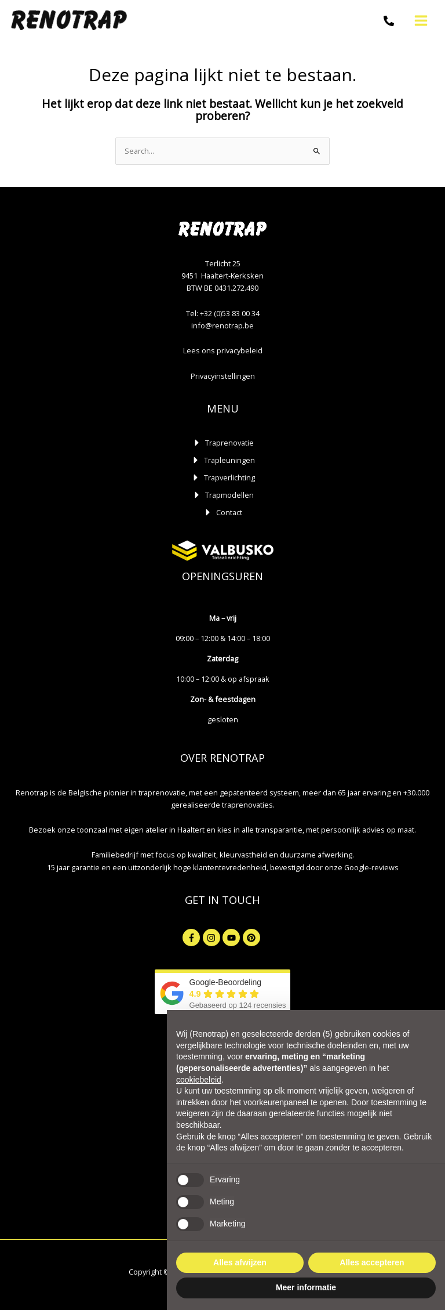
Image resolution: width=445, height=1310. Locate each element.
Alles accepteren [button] (372, 1262)
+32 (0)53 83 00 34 (230, 313)
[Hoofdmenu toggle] (420, 20)
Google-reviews (371, 867)
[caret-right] (223, 442)
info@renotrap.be (222, 325)
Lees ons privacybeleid (222, 350)
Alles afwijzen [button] (240, 1262)
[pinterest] (253, 937)
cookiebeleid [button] (198, 1079)
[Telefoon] (388, 21)
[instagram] (213, 937)
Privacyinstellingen (223, 376)
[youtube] (232, 937)
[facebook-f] (193, 937)
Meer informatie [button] (306, 1287)
